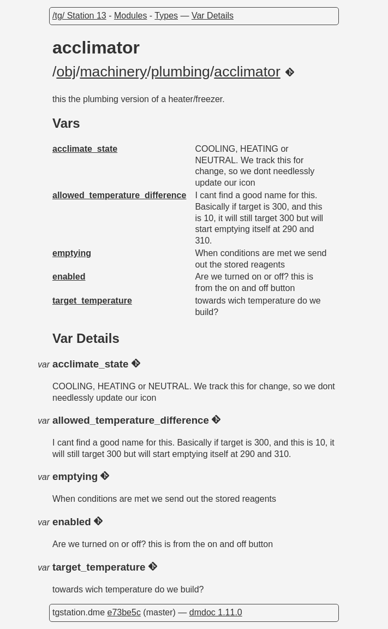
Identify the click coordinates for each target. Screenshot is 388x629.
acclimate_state (84, 148)
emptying (71, 253)
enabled (68, 276)
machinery (113, 71)
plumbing (180, 71)
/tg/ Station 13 (79, 15)
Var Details (213, 15)
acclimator (247, 71)
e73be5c (123, 612)
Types (166, 15)
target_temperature (92, 300)
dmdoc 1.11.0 (215, 612)
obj (66, 71)
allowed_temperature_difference (119, 195)
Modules (130, 15)
